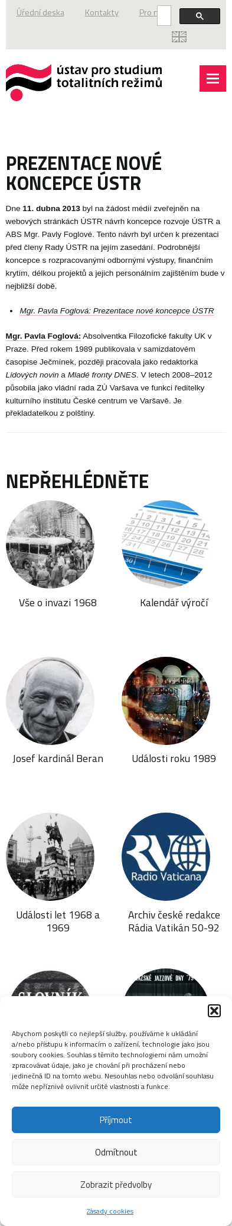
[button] (214, 1011)
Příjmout (116, 1120)
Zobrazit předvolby (116, 1184)
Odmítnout (116, 1152)
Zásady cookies (110, 1211)
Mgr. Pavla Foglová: (43, 336)
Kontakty (102, 12)
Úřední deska (40, 12)
